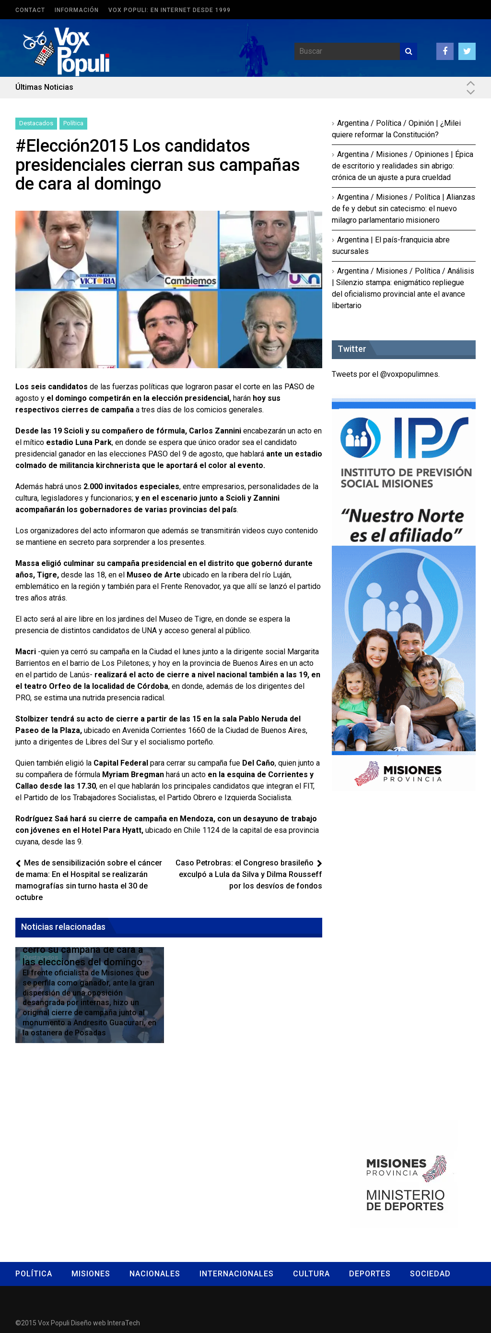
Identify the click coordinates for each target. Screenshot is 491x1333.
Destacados (36, 123)
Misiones (90, 1273)
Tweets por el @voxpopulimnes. (386, 374)
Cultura (311, 1273)
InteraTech (123, 1323)
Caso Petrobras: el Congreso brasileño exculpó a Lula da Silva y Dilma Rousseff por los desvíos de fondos (248, 874)
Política (73, 123)
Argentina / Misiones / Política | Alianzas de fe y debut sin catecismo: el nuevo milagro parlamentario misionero (403, 208)
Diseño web (88, 1323)
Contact (30, 10)
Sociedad (430, 1273)
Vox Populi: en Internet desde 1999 (169, 10)
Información (77, 10)
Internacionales (236, 1273)
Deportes (370, 1273)
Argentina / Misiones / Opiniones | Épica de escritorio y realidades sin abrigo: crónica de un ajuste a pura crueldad (402, 166)
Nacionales (154, 1273)
